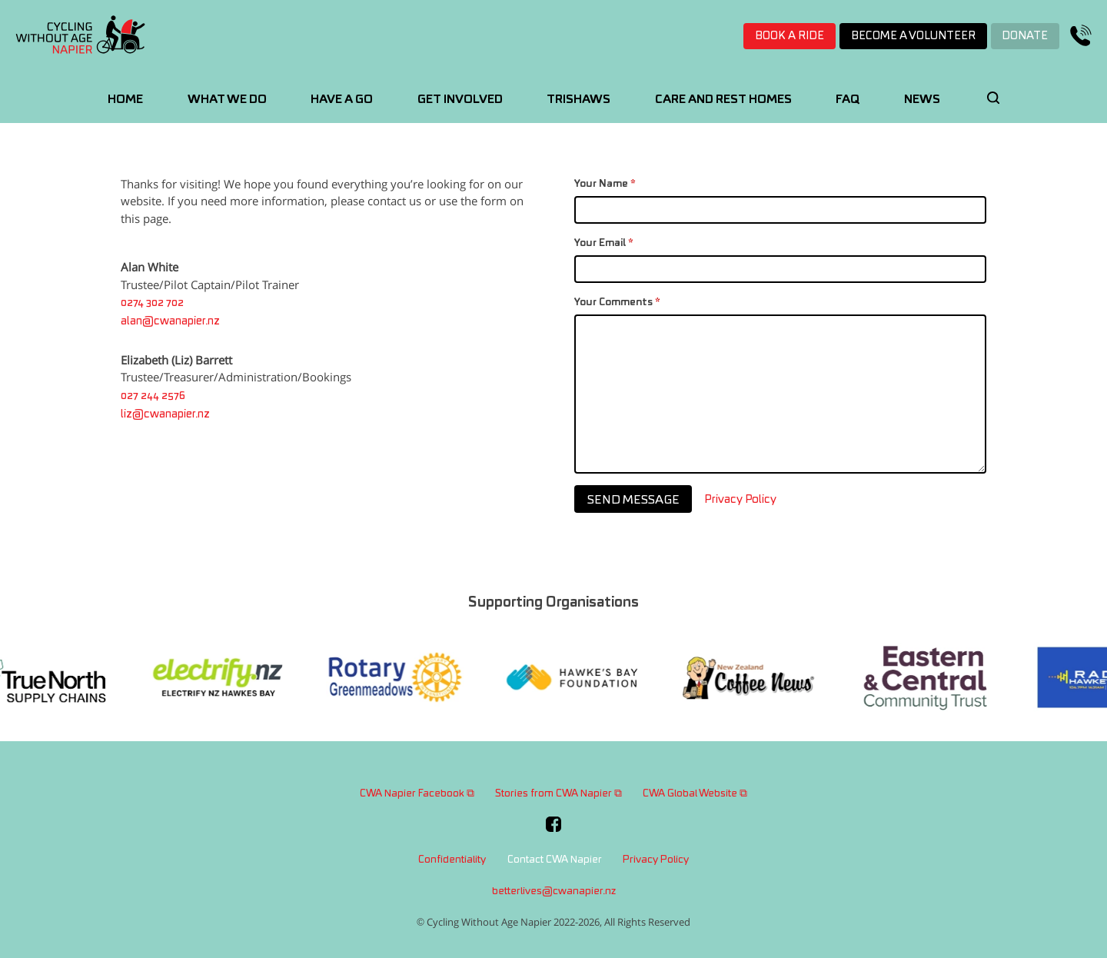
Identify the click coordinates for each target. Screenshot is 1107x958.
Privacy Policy (740, 503)
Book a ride (789, 36)
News (922, 100)
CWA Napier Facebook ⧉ (417, 794)
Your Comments (617, 306)
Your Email (603, 247)
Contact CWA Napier (554, 860)
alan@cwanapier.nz (170, 323)
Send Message (633, 503)
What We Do (227, 100)
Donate (1025, 36)
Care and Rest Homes (723, 100)
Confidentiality (452, 860)
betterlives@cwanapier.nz (554, 891)
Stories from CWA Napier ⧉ (558, 794)
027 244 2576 (153, 396)
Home (125, 100)
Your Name (605, 188)
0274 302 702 (152, 303)
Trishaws (578, 100)
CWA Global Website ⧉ (695, 794)
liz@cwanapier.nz (165, 416)
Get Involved (460, 100)
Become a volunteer (913, 36)
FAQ (847, 100)
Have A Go (342, 100)
